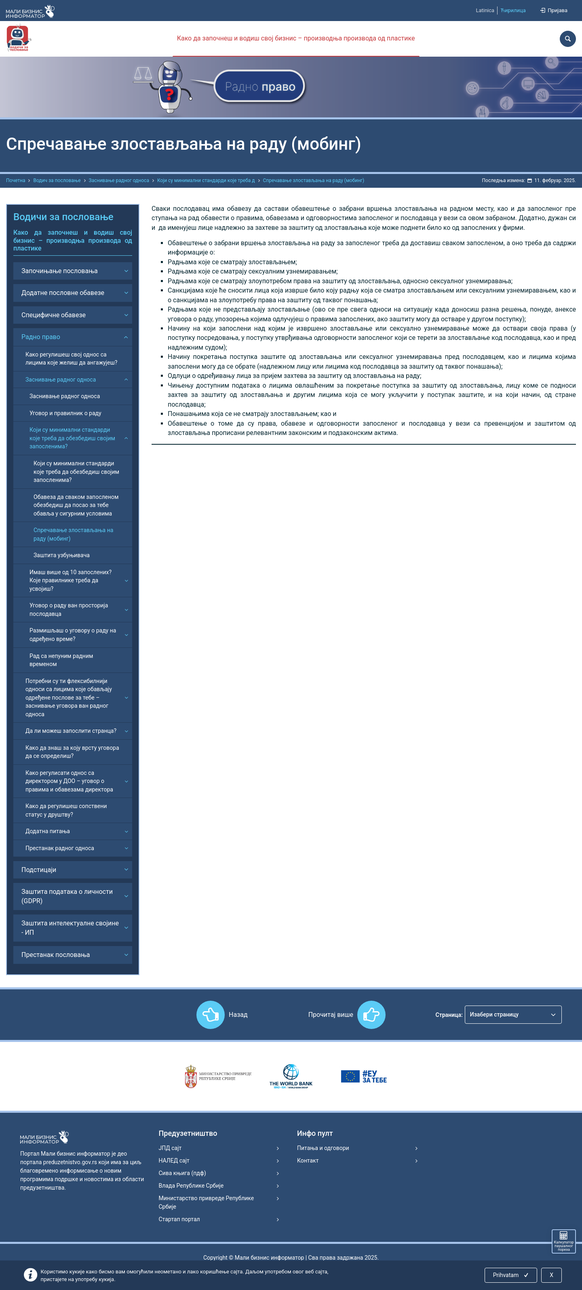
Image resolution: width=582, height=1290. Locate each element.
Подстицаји (38, 870)
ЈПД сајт (170, 1148)
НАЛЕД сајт (174, 1160)
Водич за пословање (56, 180)
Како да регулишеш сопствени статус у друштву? (66, 810)
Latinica (485, 10)
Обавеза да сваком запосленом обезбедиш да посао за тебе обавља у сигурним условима (76, 505)
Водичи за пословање (63, 217)
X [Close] (551, 1275)
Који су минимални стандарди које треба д (206, 180)
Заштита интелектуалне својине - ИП (70, 927)
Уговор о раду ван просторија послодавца (69, 609)
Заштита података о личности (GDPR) (67, 896)
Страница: (449, 1015)
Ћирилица (513, 10)
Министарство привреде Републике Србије (206, 1202)
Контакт (307, 1160)
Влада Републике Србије (191, 1185)
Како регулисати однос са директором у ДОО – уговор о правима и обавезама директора (69, 781)
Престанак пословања (55, 955)
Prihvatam (511, 1275)
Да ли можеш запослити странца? (70, 731)
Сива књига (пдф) (182, 1173)
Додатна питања (47, 831)
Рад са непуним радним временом (61, 660)
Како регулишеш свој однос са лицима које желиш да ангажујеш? (71, 358)
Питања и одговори (323, 1148)
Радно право (40, 337)
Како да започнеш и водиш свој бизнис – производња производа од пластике (296, 38)
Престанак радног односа (59, 848)
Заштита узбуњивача (62, 555)
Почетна (15, 180)
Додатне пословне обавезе (62, 293)
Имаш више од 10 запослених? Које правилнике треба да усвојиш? (71, 580)
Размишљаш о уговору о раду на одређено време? (73, 634)
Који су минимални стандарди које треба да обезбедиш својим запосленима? (72, 438)
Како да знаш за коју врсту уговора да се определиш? (72, 752)
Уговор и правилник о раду (65, 413)
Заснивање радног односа (119, 180)
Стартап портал (179, 1219)
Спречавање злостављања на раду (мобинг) (314, 180)
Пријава (553, 10)
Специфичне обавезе (53, 315)
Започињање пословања (59, 271)
